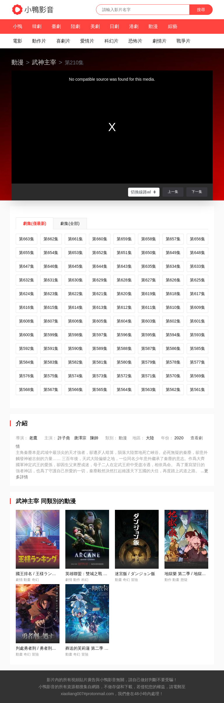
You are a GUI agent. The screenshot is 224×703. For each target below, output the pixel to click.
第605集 (99, 321)
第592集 (26, 348)
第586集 (173, 348)
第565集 (99, 389)
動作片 (39, 40)
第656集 (197, 239)
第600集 (26, 334)
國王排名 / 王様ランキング (40, 573)
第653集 (75, 252)
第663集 (26, 239)
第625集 (197, 280)
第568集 (26, 389)
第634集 (173, 266)
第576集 (26, 375)
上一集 (173, 192)
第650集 (148, 252)
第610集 (173, 307)
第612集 (124, 307)
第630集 (75, 280)
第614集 (75, 307)
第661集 (75, 239)
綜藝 (172, 26)
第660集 (99, 239)
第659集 (124, 239)
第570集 (173, 375)
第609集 (197, 307)
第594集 (173, 334)
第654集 (50, 252)
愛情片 (87, 40)
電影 (17, 40)
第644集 (99, 266)
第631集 (50, 280)
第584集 (26, 362)
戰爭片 (183, 40)
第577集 (197, 362)
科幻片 (111, 40)
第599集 (50, 334)
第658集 (148, 239)
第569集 (197, 375)
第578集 (173, 362)
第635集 (148, 266)
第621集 (99, 293)
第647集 (26, 266)
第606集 (75, 321)
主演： (50, 438)
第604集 (124, 321)
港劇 (134, 26)
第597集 (99, 334)
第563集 (148, 389)
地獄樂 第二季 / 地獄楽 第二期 (191, 573)
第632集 (26, 280)
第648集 (197, 252)
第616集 (26, 307)
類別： (111, 438)
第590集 (75, 348)
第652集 (99, 252)
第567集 (50, 389)
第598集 (75, 334)
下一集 (197, 192)
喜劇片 (63, 40)
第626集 (173, 280)
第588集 (124, 348)
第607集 (50, 321)
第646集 (50, 266)
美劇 (95, 26)
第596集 (124, 334)
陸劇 (75, 26)
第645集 (75, 266)
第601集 (197, 321)
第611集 (148, 307)
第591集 (50, 348)
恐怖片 (135, 40)
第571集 (148, 375)
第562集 (173, 389)
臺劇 (56, 26)
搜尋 (201, 9)
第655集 (26, 252)
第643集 (124, 266)
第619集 (148, 293)
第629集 (99, 280)
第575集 (50, 375)
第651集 (124, 252)
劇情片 (160, 40)
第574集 (75, 375)
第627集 (148, 280)
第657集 (173, 239)
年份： (167, 438)
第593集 (197, 334)
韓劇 (36, 26)
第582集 (75, 362)
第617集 (197, 293)
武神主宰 (44, 62)
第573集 (99, 375)
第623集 (50, 293)
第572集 (124, 375)
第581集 (99, 362)
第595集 (148, 334)
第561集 (197, 389)
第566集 (75, 389)
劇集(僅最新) (34, 223)
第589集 (99, 348)
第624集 (26, 293)
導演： (22, 438)
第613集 (99, 307)
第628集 (124, 280)
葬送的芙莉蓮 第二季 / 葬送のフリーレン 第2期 (108, 648)
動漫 (153, 26)
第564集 (124, 389)
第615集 (50, 307)
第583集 (50, 362)
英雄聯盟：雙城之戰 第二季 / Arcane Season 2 (107, 573)
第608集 (26, 321)
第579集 (148, 362)
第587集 (148, 348)
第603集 (148, 321)
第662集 (50, 239)
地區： (138, 438)
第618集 (173, 293)
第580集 (124, 362)
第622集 (75, 293)
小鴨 (17, 26)
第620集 (124, 293)
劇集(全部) (69, 223)
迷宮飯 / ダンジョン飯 (135, 573)
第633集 (197, 266)
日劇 (114, 26)
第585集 (197, 348)
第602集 (173, 321)
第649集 (173, 252)
